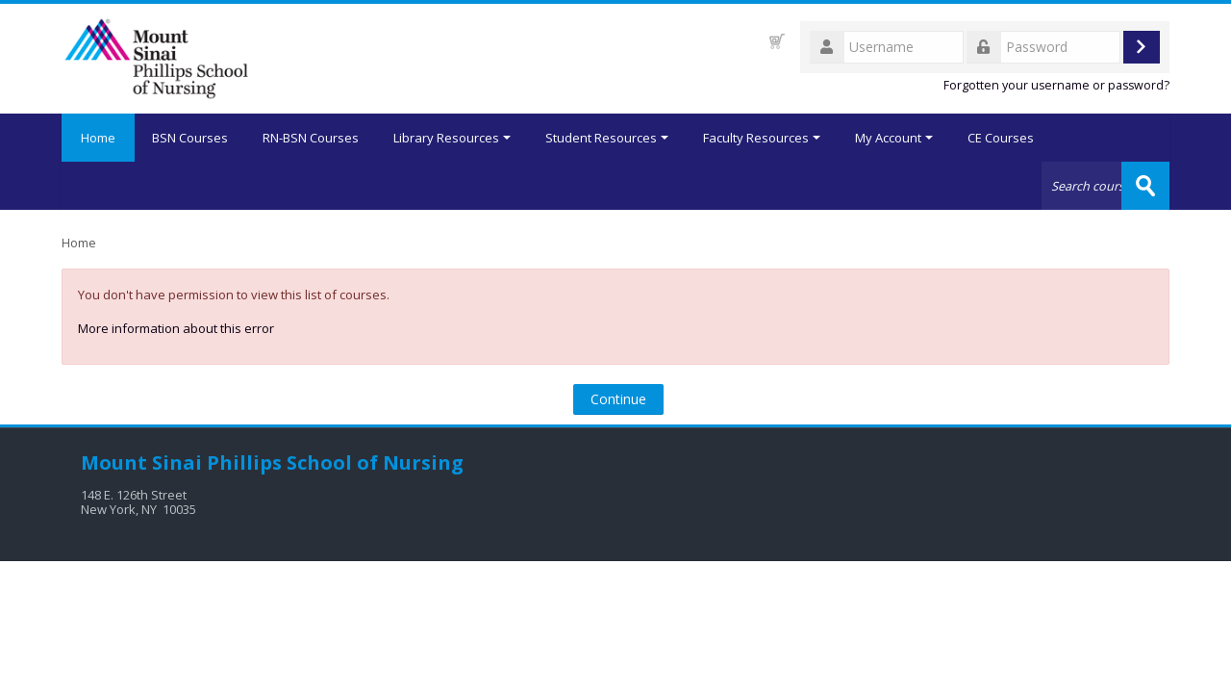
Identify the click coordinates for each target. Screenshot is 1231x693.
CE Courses (1000, 137)
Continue (618, 399)
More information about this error (176, 328)
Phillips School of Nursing (335, 462)
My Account (894, 137)
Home (98, 137)
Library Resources (452, 137)
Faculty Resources (761, 137)
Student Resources (606, 137)
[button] (777, 41)
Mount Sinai (141, 462)
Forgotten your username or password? (1056, 85)
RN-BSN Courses (311, 137)
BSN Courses (190, 137)
